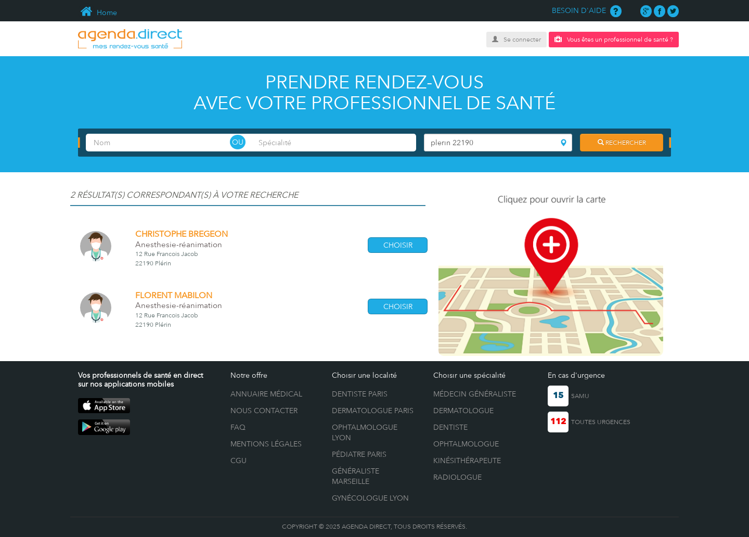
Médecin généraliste (474, 394)
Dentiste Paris (360, 394)
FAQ (238, 427)
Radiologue (457, 477)
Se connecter (516, 39)
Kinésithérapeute (467, 460)
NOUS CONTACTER (264, 410)
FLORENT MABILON (173, 295)
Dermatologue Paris (373, 410)
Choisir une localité (364, 375)
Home (97, 12)
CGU (238, 460)
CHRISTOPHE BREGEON (181, 234)
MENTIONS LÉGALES (266, 444)
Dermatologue (463, 410)
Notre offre (248, 375)
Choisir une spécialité (469, 375)
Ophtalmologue (466, 444)
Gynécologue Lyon (370, 498)
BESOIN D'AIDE (587, 10)
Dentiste (450, 427)
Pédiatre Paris (359, 454)
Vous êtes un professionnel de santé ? (613, 39)
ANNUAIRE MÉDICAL (266, 394)
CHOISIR (397, 245)
